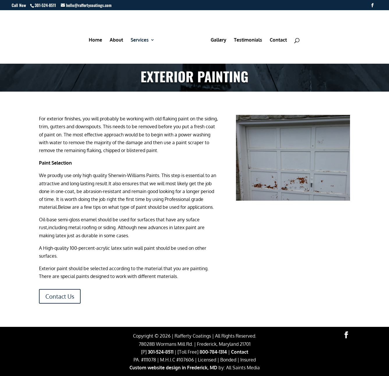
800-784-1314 (213, 352)
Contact (239, 352)
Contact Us (59, 296)
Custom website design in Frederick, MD (173, 367)
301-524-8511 (160, 352)
